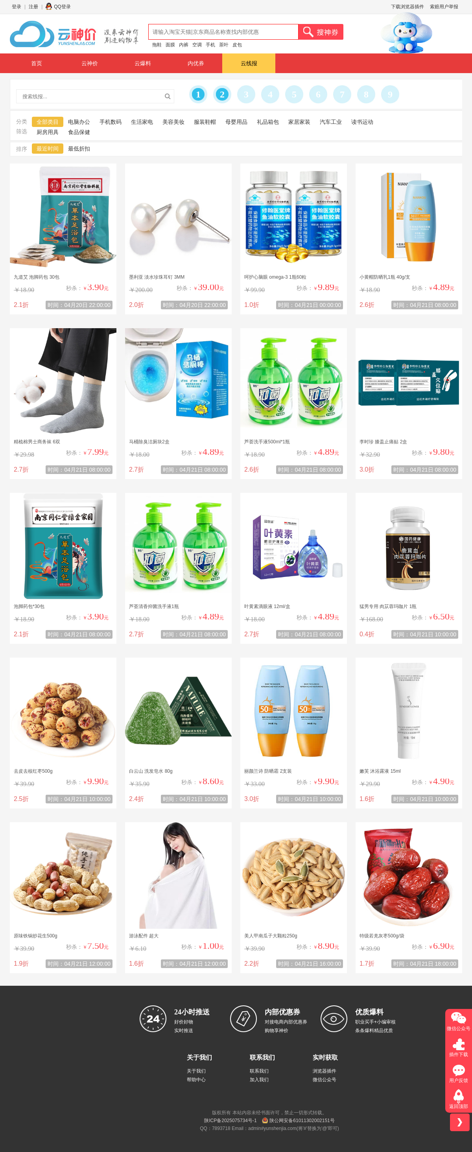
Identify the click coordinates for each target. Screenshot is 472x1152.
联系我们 (259, 1071)
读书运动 (362, 122)
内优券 (196, 63)
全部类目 (48, 122)
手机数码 (111, 122)
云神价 (89, 63)
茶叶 (224, 45)
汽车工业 (331, 122)
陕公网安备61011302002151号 (301, 1120)
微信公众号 (324, 1079)
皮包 (237, 45)
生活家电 (142, 122)
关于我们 (196, 1071)
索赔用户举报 (444, 6)
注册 (33, 6)
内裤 (183, 45)
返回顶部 (458, 1106)
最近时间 (48, 148)
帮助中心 (196, 1079)
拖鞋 (157, 45)
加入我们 (259, 1079)
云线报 (249, 63)
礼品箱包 (268, 122)
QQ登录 (62, 6)
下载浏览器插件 (407, 6)
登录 (16, 6)
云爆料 (143, 63)
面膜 (170, 45)
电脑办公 (79, 122)
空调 (197, 45)
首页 (36, 63)
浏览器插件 (324, 1071)
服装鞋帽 (205, 122)
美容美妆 (173, 122)
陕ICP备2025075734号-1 (230, 1120)
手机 (210, 45)
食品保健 (79, 132)
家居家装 (299, 122)
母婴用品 (236, 122)
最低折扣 (79, 148)
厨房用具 (48, 132)
